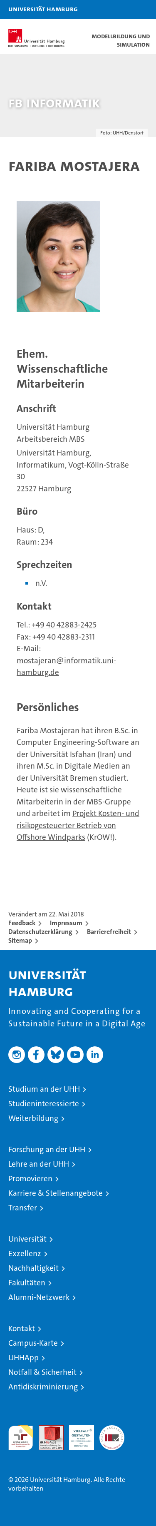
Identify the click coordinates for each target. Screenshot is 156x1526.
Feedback (21, 923)
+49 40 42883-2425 (64, 625)
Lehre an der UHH (38, 1164)
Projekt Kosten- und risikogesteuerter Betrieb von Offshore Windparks (78, 825)
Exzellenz (24, 1253)
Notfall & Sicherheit (42, 1372)
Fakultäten (26, 1282)
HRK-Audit (77, 1434)
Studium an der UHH (44, 1089)
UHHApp (23, 1357)
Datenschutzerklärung (40, 931)
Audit (46, 1429)
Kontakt (21, 1328)
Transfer (22, 1207)
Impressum (66, 923)
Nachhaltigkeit (33, 1268)
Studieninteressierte (43, 1103)
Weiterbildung (33, 1118)
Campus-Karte (33, 1343)
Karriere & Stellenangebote (55, 1193)
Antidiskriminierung (43, 1387)
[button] (123, 9)
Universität (27, 1239)
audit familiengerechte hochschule (20, 1437)
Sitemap (20, 940)
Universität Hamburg (43, 8)
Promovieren (30, 1178)
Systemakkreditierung (111, 1429)
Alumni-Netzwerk (38, 1297)
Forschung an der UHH (46, 1149)
